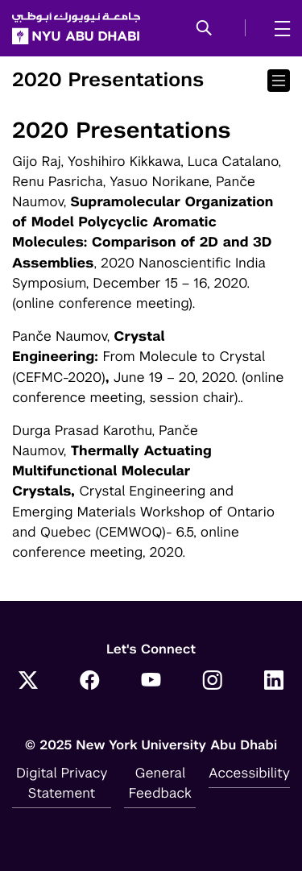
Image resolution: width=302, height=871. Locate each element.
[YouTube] (151, 681)
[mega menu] (277, 28)
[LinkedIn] (274, 681)
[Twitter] (28, 681)
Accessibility (249, 773)
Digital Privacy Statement (62, 783)
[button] (204, 29)
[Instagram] (213, 681)
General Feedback (160, 783)
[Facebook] (89, 681)
